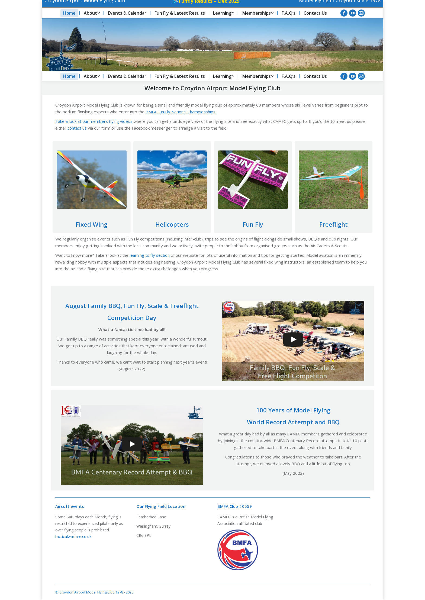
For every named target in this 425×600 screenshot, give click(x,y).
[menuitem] (69, 76)
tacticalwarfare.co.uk (73, 536)
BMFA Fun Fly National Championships (180, 111)
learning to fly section (150, 255)
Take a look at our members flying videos (94, 121)
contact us (77, 128)
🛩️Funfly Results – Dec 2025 (200, 8)
